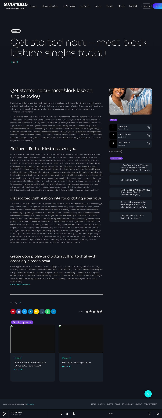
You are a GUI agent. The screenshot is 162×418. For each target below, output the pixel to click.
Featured (16, 31)
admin (20, 303)
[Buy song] (149, 127)
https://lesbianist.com (20, 284)
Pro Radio (30, 404)
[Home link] (15, 6)
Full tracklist (116, 151)
